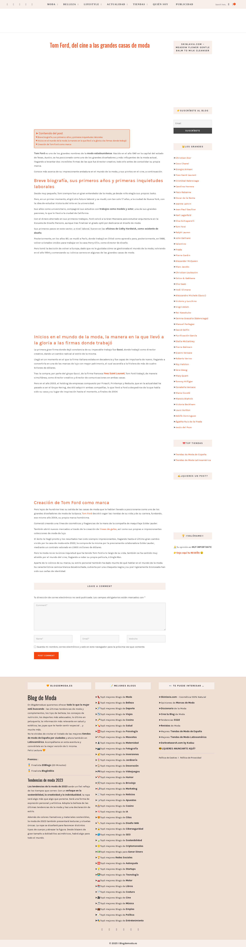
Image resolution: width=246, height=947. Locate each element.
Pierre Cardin (183, 255)
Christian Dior (183, 157)
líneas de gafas (108, 529)
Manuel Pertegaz (185, 324)
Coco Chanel (182, 163)
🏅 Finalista (41, 770)
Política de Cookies (168, 757)
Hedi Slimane (183, 289)
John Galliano (183, 238)
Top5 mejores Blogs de (116, 697)
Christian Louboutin (187, 272)
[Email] (193, 123)
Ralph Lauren (183, 232)
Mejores (181, 731)
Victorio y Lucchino (186, 301)
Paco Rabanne (183, 192)
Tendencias (170, 719)
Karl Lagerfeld (183, 215)
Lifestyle (91, 4)
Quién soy (160, 4)
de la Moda (173, 708)
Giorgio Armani (184, 169)
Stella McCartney (185, 341)
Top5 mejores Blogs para (121, 851)
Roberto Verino (184, 358)
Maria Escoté (183, 392)
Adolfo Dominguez (186, 415)
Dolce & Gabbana (185, 278)
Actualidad (116, 4)
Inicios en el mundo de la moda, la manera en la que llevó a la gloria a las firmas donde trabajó (82, 141)
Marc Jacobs (182, 266)
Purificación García (186, 335)
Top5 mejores (116, 857)
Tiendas (139, 4)
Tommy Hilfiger (184, 381)
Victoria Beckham (185, 404)
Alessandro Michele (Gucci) (191, 295)
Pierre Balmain (184, 347)
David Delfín (182, 329)
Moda (51, 4)
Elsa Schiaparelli (185, 220)
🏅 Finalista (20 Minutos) (47, 765)
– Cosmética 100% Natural (183, 697)
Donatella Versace (185, 387)
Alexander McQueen (187, 261)
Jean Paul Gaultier (186, 209)
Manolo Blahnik (184, 398)
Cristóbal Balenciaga (187, 180)
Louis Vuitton (183, 410)
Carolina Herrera (185, 186)
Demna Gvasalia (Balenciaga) (192, 318)
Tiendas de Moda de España (191, 454)
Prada (179, 249)
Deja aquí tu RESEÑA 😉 (190, 552)
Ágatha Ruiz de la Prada (189, 421)
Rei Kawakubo (183, 312)
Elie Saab (181, 284)
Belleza (69, 4)
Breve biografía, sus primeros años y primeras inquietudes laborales (70, 137)
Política (129, 914)
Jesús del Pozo (184, 427)
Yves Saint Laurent (186, 175)
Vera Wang (181, 370)
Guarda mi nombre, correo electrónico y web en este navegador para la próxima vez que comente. (91, 646)
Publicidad (184, 4)
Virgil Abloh (182, 306)
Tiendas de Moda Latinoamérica (193, 460)
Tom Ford (87, 513)
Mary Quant (182, 375)
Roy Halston (182, 364)
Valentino (181, 243)
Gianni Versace (184, 352)
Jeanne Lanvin (183, 203)
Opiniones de (178, 702)
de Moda (173, 714)
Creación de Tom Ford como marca (54, 144)
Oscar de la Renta (185, 198)
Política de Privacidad (190, 757)
